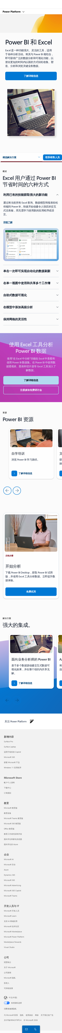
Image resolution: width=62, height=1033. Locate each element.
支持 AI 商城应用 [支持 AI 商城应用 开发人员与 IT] (10, 921)
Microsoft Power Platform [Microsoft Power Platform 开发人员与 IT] (14, 937)
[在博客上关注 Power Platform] (31, 721)
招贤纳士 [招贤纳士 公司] (7, 962)
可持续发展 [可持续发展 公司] (8, 988)
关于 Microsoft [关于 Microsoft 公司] (10, 967)
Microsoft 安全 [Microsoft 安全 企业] (10, 864)
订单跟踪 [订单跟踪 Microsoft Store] (7, 793)
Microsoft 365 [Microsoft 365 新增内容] (9, 757)
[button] (21, 157)
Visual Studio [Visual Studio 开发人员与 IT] (9, 947)
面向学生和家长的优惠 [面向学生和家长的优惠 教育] (13, 839)
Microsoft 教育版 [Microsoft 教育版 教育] (10, 808)
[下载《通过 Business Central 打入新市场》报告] (21, 473)
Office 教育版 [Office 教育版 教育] (9, 828)
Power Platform (12, 11)
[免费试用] (31, 591)
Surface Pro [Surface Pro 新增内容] (8, 741)
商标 (37, 1015)
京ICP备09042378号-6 (12, 1020)
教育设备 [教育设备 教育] (7, 813)
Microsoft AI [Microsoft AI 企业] (9, 859)
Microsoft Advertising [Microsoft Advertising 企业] (12, 885)
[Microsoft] (30, 2)
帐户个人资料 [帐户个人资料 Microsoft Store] (9, 782)
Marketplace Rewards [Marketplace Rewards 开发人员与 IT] (12, 942)
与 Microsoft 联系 (11, 1015)
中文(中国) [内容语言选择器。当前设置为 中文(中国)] (13, 997)
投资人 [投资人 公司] (6, 983)
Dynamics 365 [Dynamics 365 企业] (9, 875)
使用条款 (29, 1015)
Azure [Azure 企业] (6, 869)
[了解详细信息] (7, 222)
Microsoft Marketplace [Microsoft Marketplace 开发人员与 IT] (13, 931)
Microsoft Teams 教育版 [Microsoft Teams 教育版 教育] (13, 818)
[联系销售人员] (26, 1029)
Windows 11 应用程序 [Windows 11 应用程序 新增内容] (12, 767)
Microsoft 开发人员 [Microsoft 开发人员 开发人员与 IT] (11, 910)
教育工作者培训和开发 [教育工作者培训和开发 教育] (13, 834)
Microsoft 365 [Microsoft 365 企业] (9, 880)
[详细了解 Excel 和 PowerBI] (31, 76)
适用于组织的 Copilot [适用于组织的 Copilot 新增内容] (12, 752)
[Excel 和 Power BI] (21, 683)
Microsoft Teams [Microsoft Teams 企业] (10, 896)
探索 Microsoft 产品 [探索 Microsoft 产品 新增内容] (12, 762)
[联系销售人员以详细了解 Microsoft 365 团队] (52, 157)
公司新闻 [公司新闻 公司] (7, 972)
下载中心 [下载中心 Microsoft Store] (7, 787)
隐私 (22, 1015)
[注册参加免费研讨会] (31, 390)
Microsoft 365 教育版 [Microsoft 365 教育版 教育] (12, 823)
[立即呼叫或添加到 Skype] (35, 1029)
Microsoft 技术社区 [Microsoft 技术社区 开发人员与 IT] (11, 926)
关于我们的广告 (47, 1015)
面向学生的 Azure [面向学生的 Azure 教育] (11, 844)
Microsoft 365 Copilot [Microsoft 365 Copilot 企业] (12, 890)
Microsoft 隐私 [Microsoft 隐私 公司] (10, 978)
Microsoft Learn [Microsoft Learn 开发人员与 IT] (10, 916)
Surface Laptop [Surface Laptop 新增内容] (10, 746)
